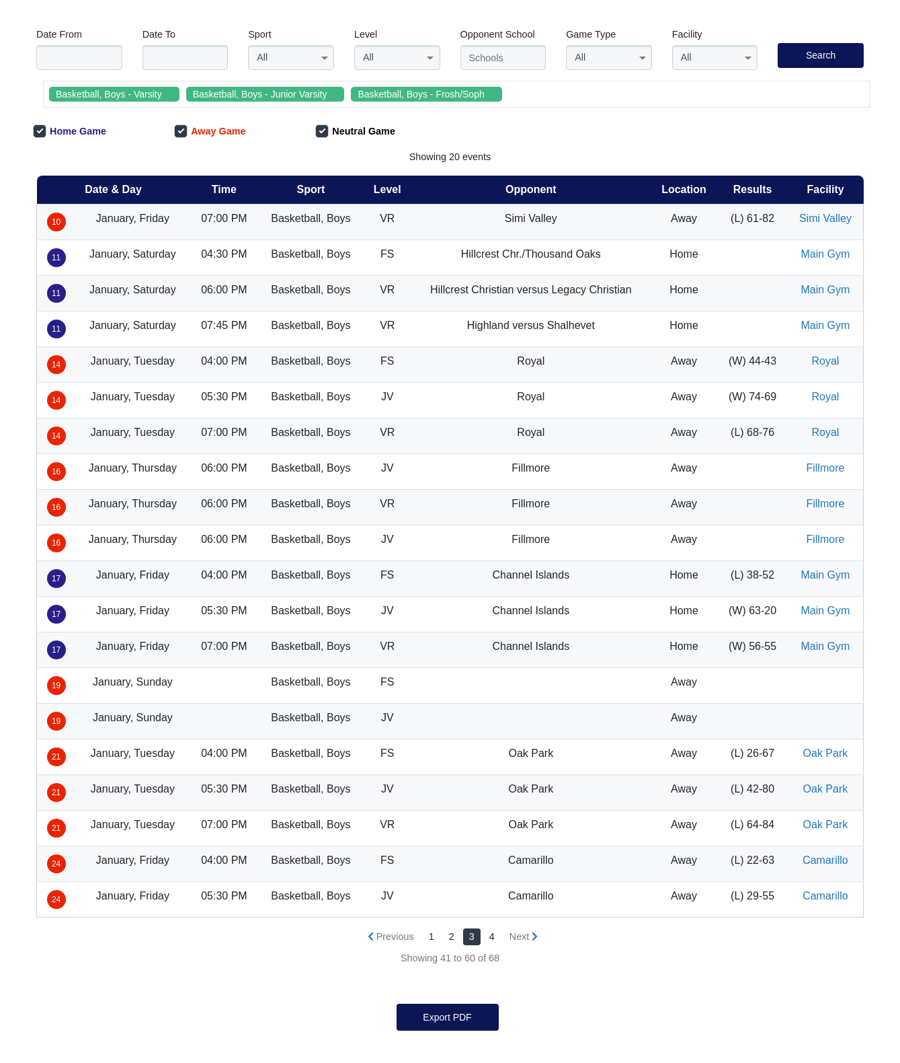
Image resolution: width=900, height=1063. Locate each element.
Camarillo (825, 860)
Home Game (69, 131)
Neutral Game (355, 131)
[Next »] (523, 936)
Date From (59, 34)
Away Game (209, 131)
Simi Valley (825, 218)
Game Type (591, 34)
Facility (687, 34)
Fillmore (825, 468)
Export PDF (447, 1017)
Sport (259, 34)
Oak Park (825, 753)
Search (820, 55)
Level (365, 34)
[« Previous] (391, 936)
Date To (158, 34)
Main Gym (825, 254)
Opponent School (497, 34)
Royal (825, 361)
